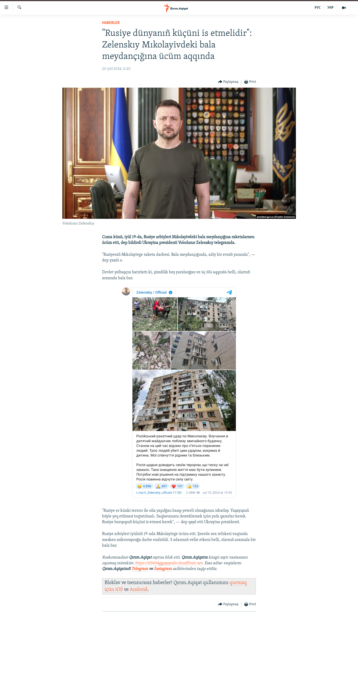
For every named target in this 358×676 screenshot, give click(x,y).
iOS (119, 589)
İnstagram (163, 569)
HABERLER (111, 23)
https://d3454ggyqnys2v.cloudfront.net (168, 563)
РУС (318, 8)
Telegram (139, 569)
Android (138, 589)
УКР (330, 8)
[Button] (228, 82)
